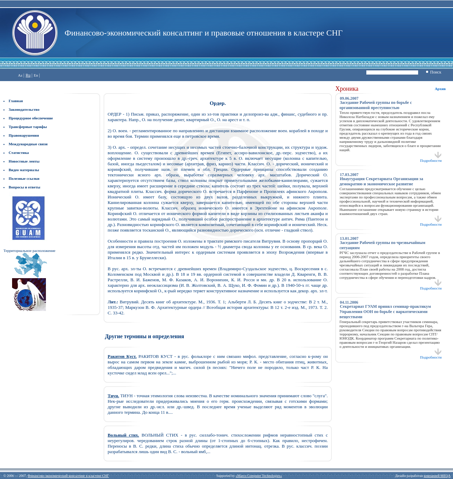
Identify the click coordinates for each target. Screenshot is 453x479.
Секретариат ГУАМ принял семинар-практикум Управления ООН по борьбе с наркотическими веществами (385, 311)
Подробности (431, 159)
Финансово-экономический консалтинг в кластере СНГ (68, 476)
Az (20, 75)
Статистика (19, 152)
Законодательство (24, 109)
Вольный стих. (123, 435)
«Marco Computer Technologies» (259, 476)
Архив (440, 89)
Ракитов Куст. (122, 356)
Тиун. (113, 395)
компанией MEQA (437, 476)
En (36, 75)
